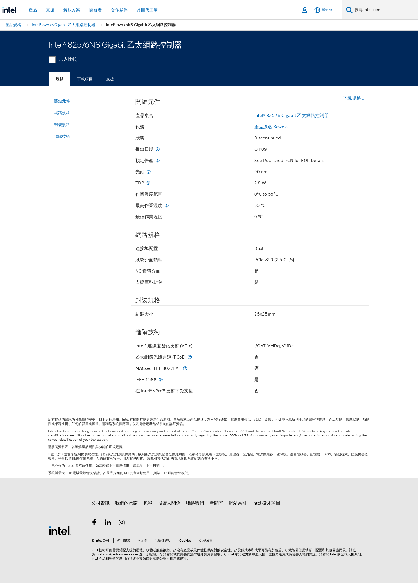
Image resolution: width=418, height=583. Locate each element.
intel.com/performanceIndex (117, 554)
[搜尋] (349, 9)
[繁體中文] (323, 10)
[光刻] (149, 171)
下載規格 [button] (354, 98)
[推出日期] (158, 149)
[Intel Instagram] (122, 523)
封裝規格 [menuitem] (62, 124)
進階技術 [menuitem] (62, 136)
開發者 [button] (95, 9)
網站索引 (238, 503)
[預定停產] (158, 160)
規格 (59, 79)
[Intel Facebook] (94, 523)
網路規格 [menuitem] (62, 112)
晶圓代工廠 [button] (147, 9)
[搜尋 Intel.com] (385, 10)
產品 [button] (33, 9)
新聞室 (216, 503)
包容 (147, 503)
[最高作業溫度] (166, 205)
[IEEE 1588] (161, 379)
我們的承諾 (126, 503)
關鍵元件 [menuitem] (62, 100)
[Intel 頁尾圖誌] (60, 530)
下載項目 (85, 79)
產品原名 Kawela (271, 127)
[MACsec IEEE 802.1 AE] (185, 368)
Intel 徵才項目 (266, 503)
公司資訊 (101, 503)
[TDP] (148, 183)
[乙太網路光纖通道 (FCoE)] (190, 357)
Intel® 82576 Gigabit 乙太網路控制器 (291, 115)
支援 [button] (50, 9)
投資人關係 (169, 503)
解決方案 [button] (71, 9)
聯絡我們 (195, 503)
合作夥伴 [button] (119, 9)
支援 (110, 79)
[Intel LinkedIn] (108, 523)
